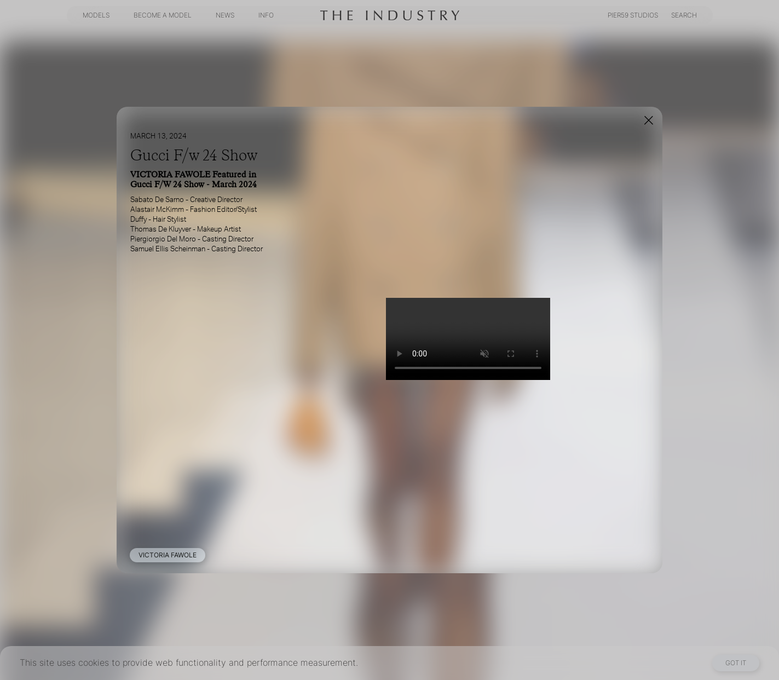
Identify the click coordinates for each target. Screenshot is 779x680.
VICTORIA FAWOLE (168, 555)
